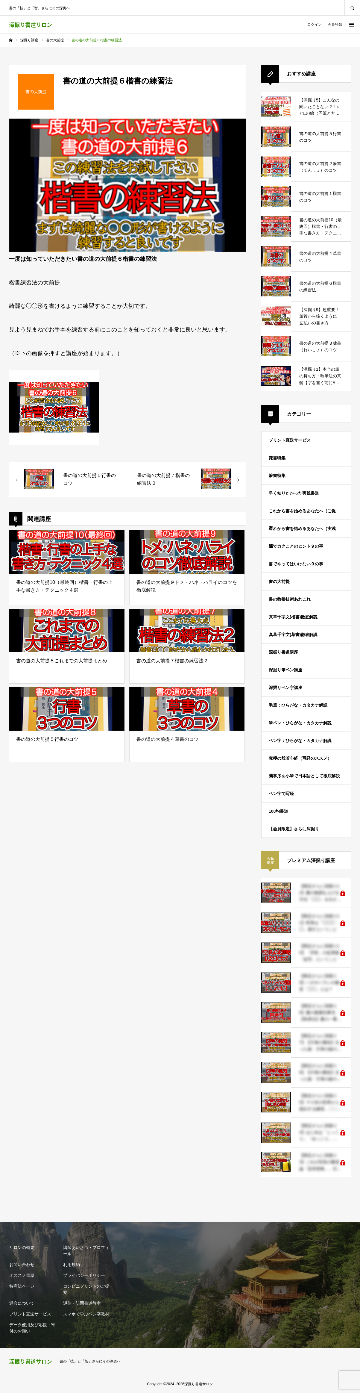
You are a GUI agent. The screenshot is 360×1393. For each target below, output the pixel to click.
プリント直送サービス (290, 440)
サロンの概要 (21, 1247)
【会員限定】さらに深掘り (294, 828)
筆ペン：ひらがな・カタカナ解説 (300, 722)
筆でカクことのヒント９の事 (296, 546)
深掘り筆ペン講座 (285, 669)
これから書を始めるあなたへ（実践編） (302, 531)
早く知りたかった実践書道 (294, 493)
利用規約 (71, 1264)
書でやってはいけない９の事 (296, 563)
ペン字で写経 (281, 793)
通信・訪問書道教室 (82, 1303)
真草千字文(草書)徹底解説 (293, 634)
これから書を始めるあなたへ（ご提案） (302, 514)
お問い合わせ (21, 1264)
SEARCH (352, 7)
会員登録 (335, 24)
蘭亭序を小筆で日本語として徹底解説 (304, 775)
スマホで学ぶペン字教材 (86, 1314)
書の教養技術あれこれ (290, 599)
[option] (127, 185)
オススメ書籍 (21, 1275)
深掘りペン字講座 (285, 687)
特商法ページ (21, 1286)
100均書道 (278, 811)
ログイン (314, 24)
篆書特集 (277, 475)
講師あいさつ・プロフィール (86, 1250)
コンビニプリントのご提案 (86, 1289)
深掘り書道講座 (283, 652)
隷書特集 (277, 457)
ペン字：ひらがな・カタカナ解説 (300, 740)
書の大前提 (279, 581)
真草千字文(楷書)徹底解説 (293, 616)
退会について (21, 1303)
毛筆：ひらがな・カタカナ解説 (298, 705)
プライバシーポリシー (84, 1275)
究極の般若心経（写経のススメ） (300, 758)
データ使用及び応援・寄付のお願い (32, 1327)
